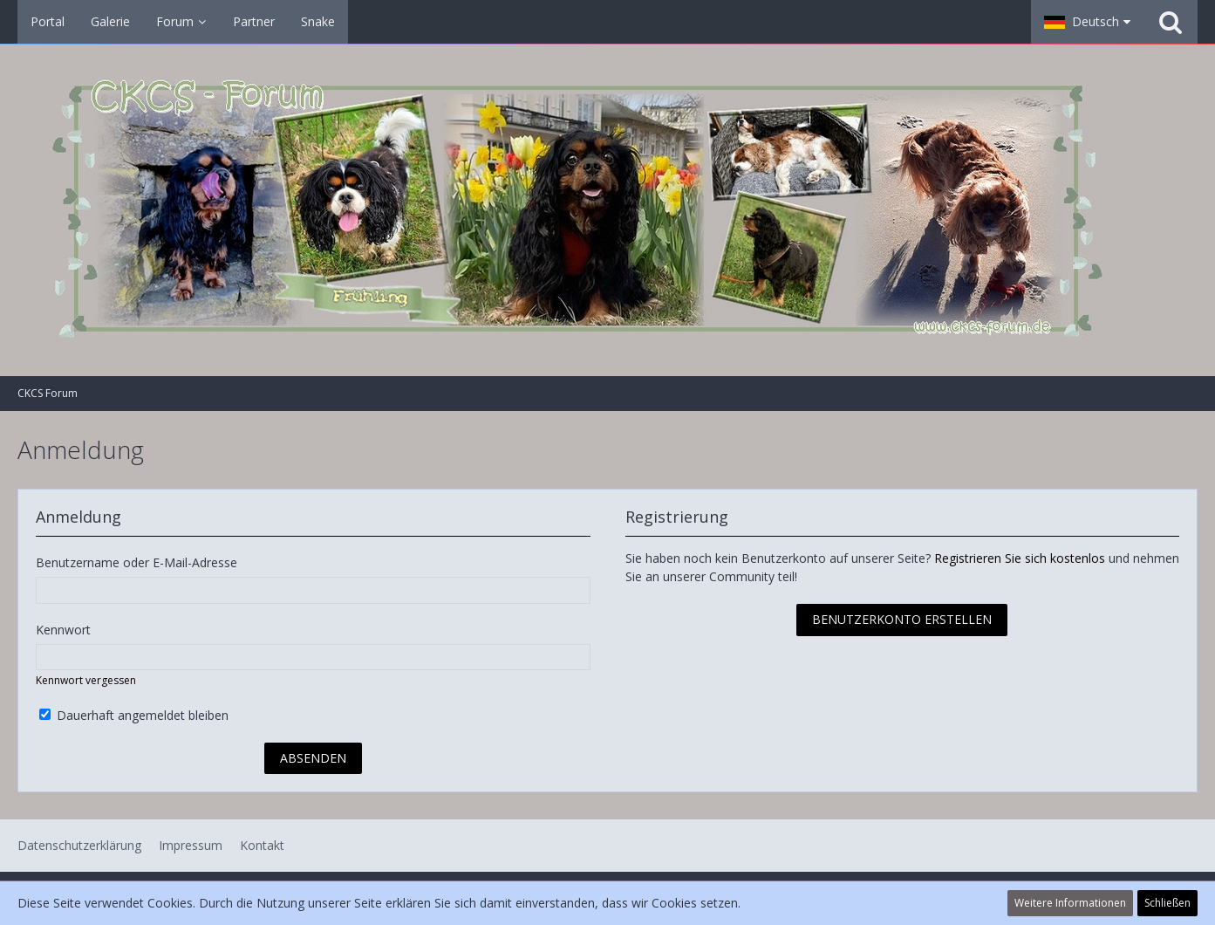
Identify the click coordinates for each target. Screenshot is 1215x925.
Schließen (1167, 902)
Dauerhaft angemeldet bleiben (134, 715)
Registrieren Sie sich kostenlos (1019, 558)
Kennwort (63, 629)
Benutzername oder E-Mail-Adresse (136, 562)
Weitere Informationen (1070, 902)
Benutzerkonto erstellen (902, 619)
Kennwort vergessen (86, 680)
